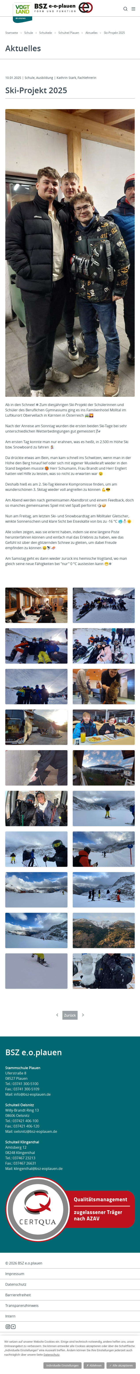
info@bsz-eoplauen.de (32, 1094)
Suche (125, 9)
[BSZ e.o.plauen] (49, 11)
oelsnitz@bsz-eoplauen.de (35, 1131)
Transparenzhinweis (22, 1305)
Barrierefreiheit (18, 1294)
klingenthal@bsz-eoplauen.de (38, 1168)
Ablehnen (93, 1365)
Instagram (8, 1327)
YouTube (13, 1327)
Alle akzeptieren (121, 1365)
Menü (133, 9)
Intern (10, 1316)
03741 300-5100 (25, 1083)
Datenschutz (15, 1284)
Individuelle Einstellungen (62, 1365)
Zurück (70, 1015)
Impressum (14, 1273)
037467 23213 (24, 1158)
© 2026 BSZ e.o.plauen (23, 1263)
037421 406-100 (25, 1120)
